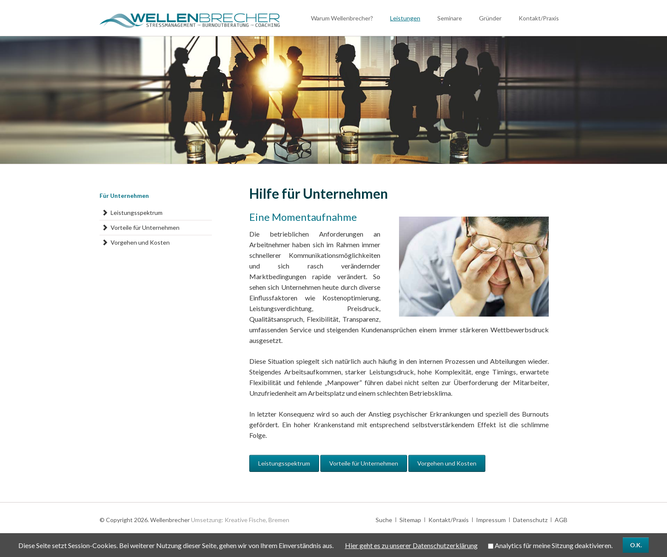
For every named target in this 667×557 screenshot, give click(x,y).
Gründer (490, 18)
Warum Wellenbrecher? (342, 18)
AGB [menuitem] (561, 519)
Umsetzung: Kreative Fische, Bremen (240, 519)
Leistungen (405, 18)
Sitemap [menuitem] (410, 519)
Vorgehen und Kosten (446, 463)
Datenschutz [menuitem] (530, 519)
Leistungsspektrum (284, 463)
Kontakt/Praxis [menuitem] (448, 519)
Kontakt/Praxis (539, 18)
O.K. (636, 544)
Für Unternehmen (124, 195)
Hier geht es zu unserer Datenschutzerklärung (411, 545)
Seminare (449, 18)
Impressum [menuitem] (491, 519)
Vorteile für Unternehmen (363, 463)
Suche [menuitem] (384, 519)
